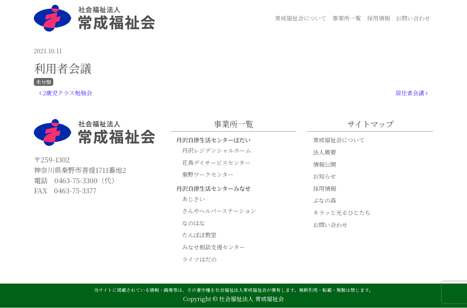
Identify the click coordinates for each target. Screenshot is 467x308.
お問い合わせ (413, 18)
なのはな (193, 223)
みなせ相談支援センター (213, 247)
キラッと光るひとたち (342, 213)
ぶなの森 (324, 201)
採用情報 (378, 18)
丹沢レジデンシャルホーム (216, 151)
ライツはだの (199, 260)
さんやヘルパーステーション (219, 211)
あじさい (193, 199)
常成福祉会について (301, 18)
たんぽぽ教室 (199, 235)
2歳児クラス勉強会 (65, 93)
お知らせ (324, 177)
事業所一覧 (346, 18)
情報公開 (324, 165)
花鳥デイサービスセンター (216, 163)
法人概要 (324, 152)
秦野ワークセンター (207, 175)
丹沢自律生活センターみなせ (213, 189)
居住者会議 (411, 93)
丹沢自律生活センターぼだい (213, 140)
